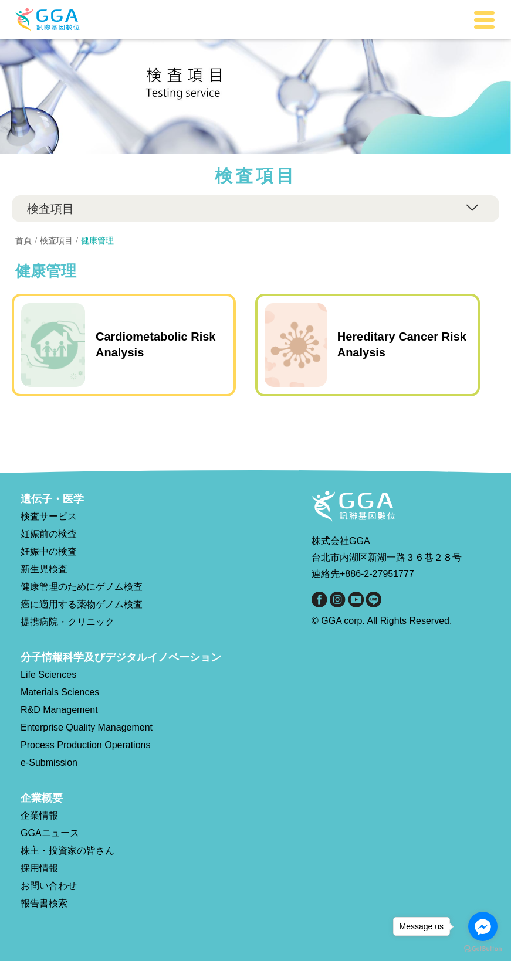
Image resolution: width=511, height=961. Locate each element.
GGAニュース (50, 833)
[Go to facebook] (483, 926)
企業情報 (39, 815)
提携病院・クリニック (67, 622)
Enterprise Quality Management (87, 727)
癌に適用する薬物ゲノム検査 (82, 604)
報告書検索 (44, 903)
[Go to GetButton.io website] (483, 949)
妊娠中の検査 (49, 551)
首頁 (23, 240)
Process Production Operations (85, 745)
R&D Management (59, 710)
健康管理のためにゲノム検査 (82, 587)
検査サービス (49, 516)
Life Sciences (48, 675)
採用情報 (39, 868)
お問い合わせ (49, 886)
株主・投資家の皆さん (67, 850)
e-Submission (49, 763)
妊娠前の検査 (49, 534)
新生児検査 (44, 569)
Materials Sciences (60, 692)
